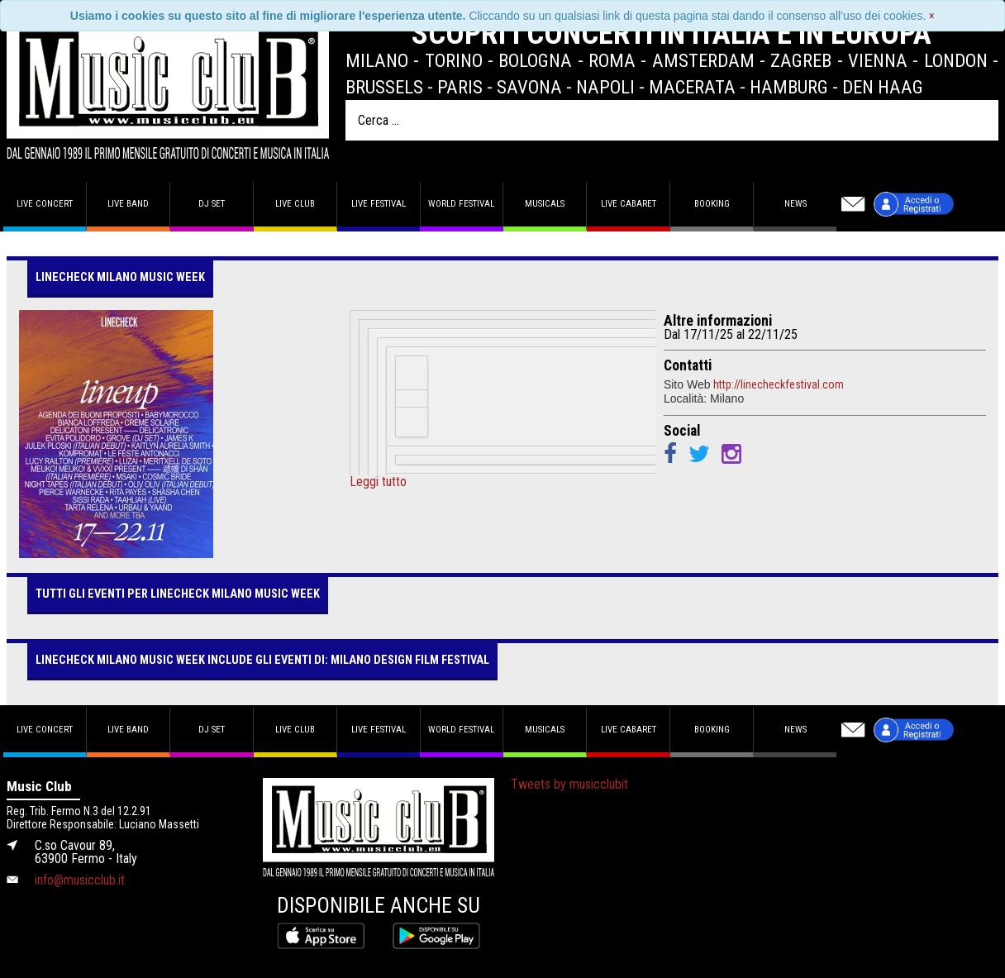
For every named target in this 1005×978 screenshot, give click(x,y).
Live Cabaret (628, 203)
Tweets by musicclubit (569, 784)
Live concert (45, 203)
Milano (376, 60)
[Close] (932, 15)
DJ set (211, 203)
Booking (712, 203)
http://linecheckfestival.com (778, 384)
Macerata (692, 87)
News (795, 203)
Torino (454, 60)
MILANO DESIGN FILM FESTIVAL (410, 660)
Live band (128, 203)
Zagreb (800, 60)
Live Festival (378, 203)
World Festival (461, 203)
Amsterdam (703, 60)
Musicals (544, 203)
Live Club (295, 203)
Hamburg (789, 87)
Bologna (535, 60)
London (956, 60)
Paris (460, 87)
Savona (529, 87)
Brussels (384, 87)
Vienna (877, 60)
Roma (612, 60)
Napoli (605, 87)
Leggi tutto (378, 482)
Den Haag (882, 87)
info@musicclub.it (80, 880)
